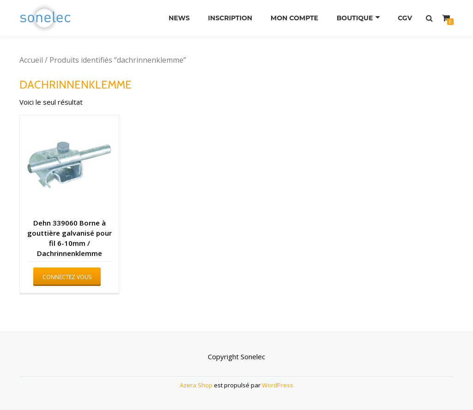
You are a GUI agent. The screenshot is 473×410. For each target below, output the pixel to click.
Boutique (355, 18)
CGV (405, 18)
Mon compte (294, 18)
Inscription (230, 18)
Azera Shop (196, 385)
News (179, 18)
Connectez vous (66, 277)
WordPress (277, 385)
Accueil (31, 60)
